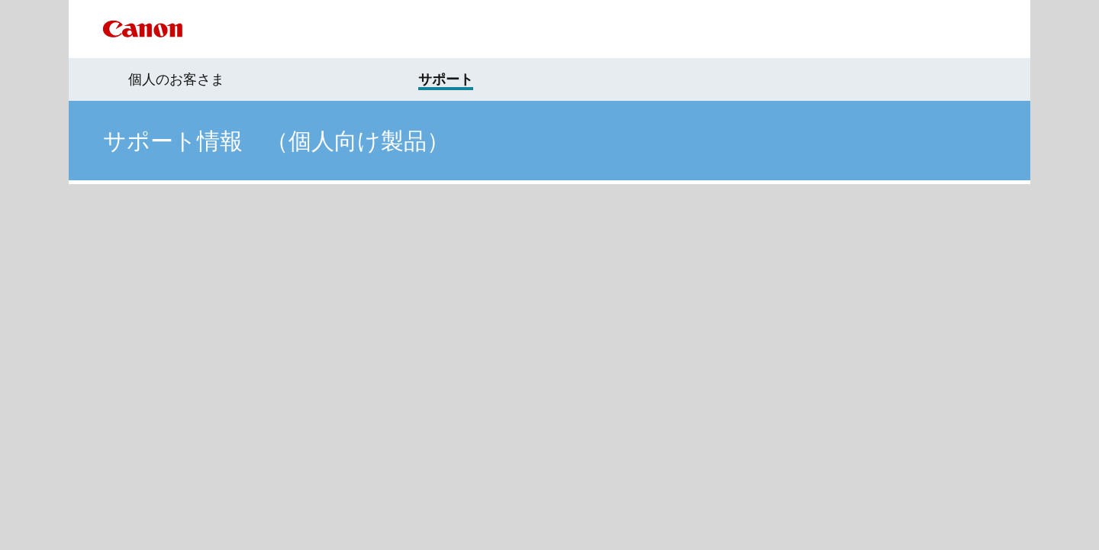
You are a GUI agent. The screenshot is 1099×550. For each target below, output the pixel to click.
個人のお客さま (176, 79)
